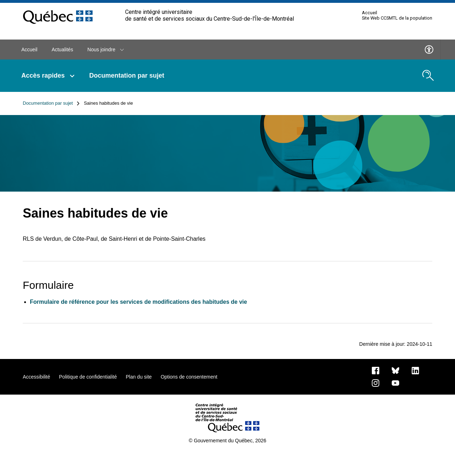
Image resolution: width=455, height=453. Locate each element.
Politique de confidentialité (88, 377)
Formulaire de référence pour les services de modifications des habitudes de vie (138, 302)
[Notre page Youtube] (395, 382)
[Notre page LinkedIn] (415, 370)
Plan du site (139, 377)
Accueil (369, 12)
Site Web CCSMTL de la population (397, 18)
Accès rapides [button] (48, 75)
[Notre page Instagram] (375, 382)
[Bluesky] (395, 370)
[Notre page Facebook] (375, 370)
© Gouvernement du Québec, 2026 (227, 440)
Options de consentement (189, 377)
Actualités (62, 49)
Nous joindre (105, 49)
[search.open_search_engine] (428, 75)
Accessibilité (36, 377)
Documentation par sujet (126, 75)
